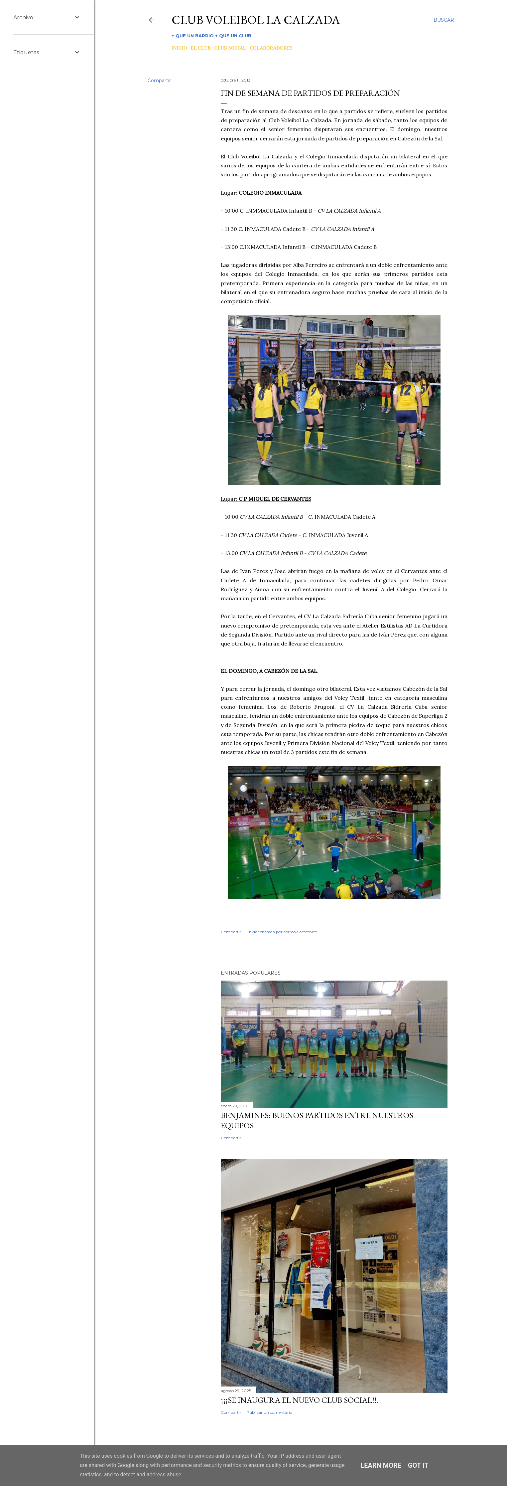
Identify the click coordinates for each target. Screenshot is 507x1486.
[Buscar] (444, 20)
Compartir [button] (159, 81)
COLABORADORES (271, 48)
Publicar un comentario (269, 1412)
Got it (418, 1465)
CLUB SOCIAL (230, 48)
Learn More (380, 1465)
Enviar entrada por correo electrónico (281, 931)
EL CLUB (200, 48)
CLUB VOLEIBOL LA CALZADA (256, 20)
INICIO (179, 48)
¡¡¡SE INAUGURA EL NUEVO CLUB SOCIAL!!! (300, 1400)
